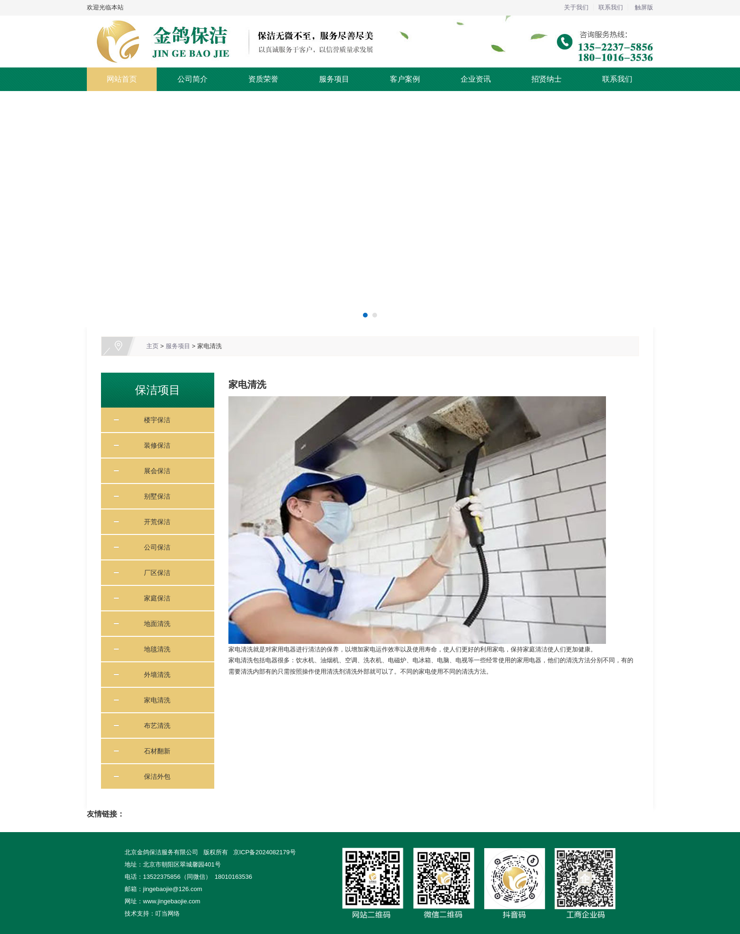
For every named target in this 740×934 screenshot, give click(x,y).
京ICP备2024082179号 (264, 852)
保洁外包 (154, 776)
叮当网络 (167, 913)
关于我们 (576, 7)
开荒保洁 (154, 521)
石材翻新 (154, 751)
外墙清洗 (154, 674)
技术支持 (137, 913)
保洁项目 (157, 390)
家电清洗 (209, 346)
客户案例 (405, 79)
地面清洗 (154, 623)
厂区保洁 (154, 572)
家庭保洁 (154, 598)
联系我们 (610, 7)
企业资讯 (476, 79)
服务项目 (334, 79)
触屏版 (644, 7)
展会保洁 (154, 471)
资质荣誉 (263, 79)
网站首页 (122, 79)
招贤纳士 (546, 79)
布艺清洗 (154, 725)
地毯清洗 (154, 649)
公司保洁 (154, 547)
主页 (152, 346)
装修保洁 (154, 445)
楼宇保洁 (154, 420)
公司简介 (192, 79)
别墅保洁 (154, 496)
